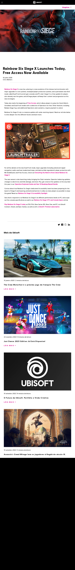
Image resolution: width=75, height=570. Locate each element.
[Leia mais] (9, 289)
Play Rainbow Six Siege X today (15, 204)
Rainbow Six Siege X (11, 89)
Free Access (32, 103)
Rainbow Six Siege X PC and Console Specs (48, 200)
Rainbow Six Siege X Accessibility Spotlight (32, 193)
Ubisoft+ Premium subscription (49, 207)
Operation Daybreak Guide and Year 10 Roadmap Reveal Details (36, 184)
